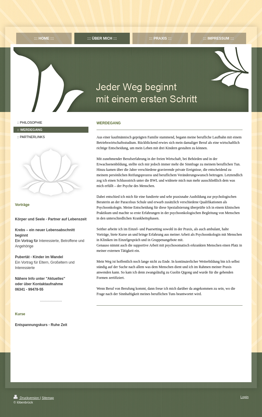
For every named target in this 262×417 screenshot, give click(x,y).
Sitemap (48, 398)
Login (244, 397)
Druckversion (26, 398)
